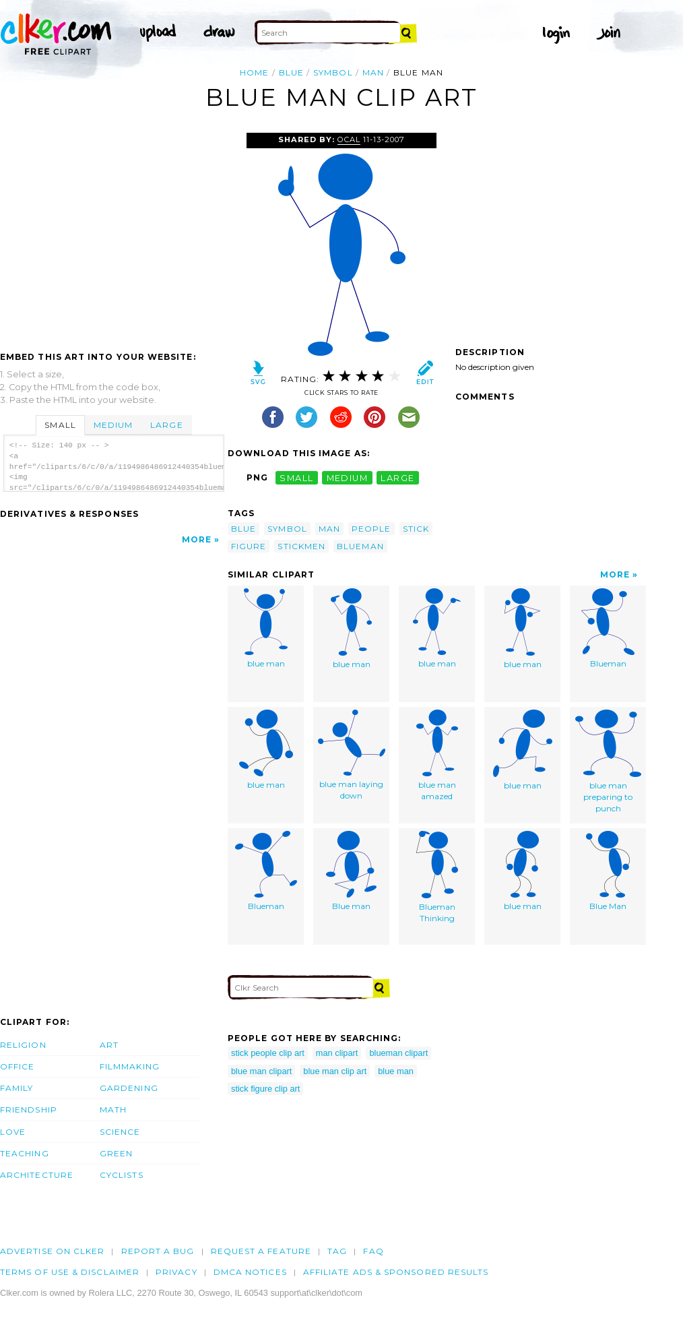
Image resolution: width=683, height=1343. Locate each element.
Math (113, 1109)
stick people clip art (267, 1053)
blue (291, 72)
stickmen (301, 546)
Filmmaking (130, 1066)
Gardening (129, 1088)
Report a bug (158, 1251)
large (397, 477)
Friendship (28, 1109)
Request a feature (261, 1251)
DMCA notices (250, 1272)
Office (17, 1066)
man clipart (337, 1053)
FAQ (373, 1251)
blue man (266, 628)
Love (13, 1132)
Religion (23, 1045)
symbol (332, 72)
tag (337, 1251)
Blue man (351, 871)
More (197, 539)
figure (248, 546)
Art (109, 1045)
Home (254, 72)
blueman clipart (398, 1053)
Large (166, 425)
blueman (360, 546)
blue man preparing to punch (608, 761)
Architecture (36, 1175)
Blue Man (608, 871)
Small (59, 425)
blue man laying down (351, 755)
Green (116, 1153)
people (371, 529)
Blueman (608, 628)
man (373, 72)
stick (416, 529)
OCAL (348, 139)
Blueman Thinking (437, 877)
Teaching (24, 1153)
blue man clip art (334, 1071)
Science (120, 1132)
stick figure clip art (265, 1089)
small (296, 477)
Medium (113, 425)
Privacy (176, 1272)
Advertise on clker (52, 1251)
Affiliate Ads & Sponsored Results (396, 1272)
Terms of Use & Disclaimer (69, 1272)
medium (347, 477)
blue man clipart (261, 1071)
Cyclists (121, 1175)
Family (16, 1088)
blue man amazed (437, 755)
